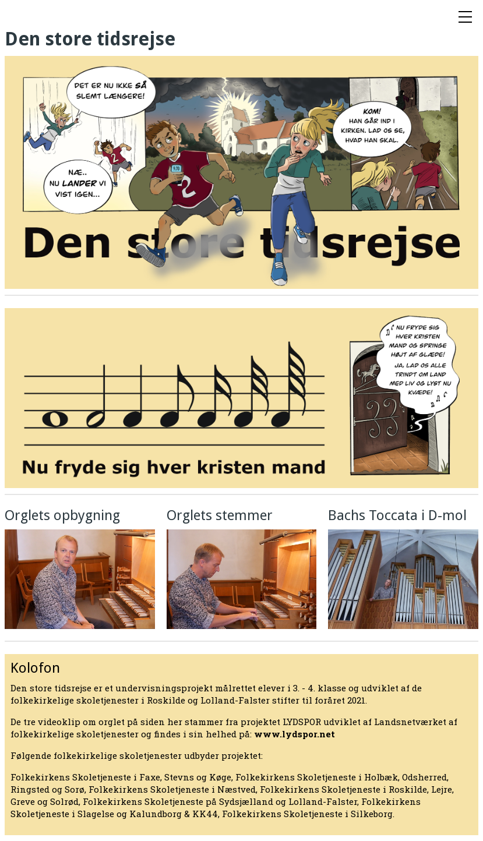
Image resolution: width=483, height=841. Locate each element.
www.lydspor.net (294, 734)
